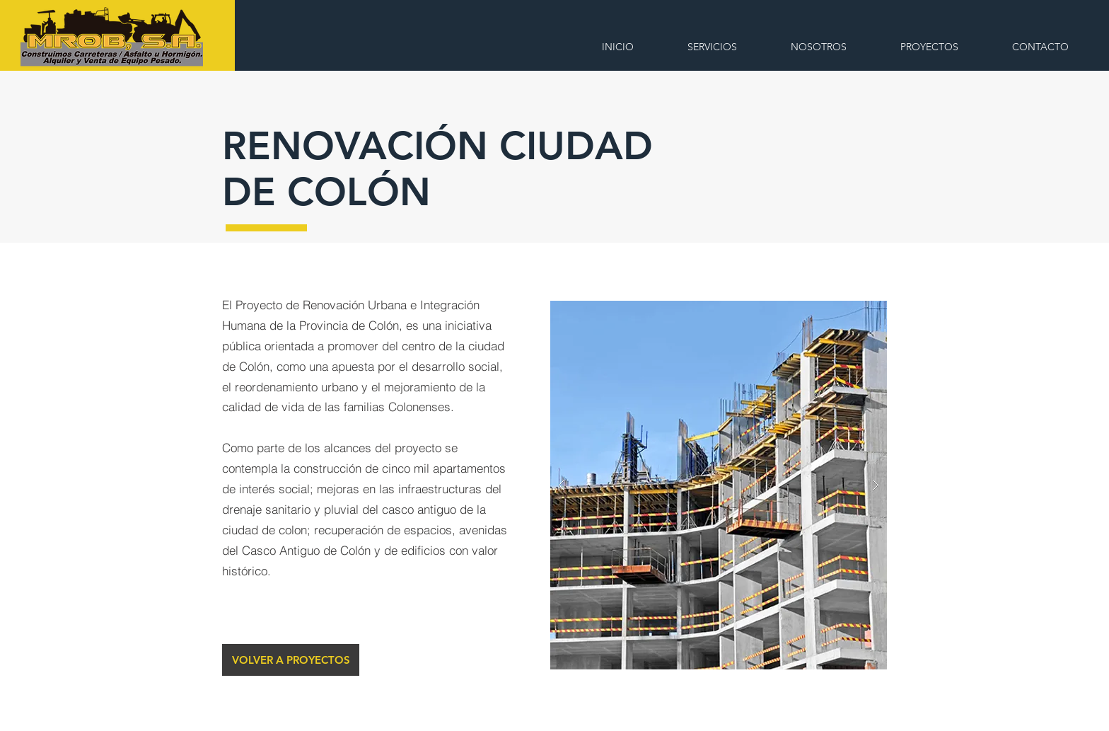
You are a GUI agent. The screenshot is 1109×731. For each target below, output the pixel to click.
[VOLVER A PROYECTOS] (290, 660)
